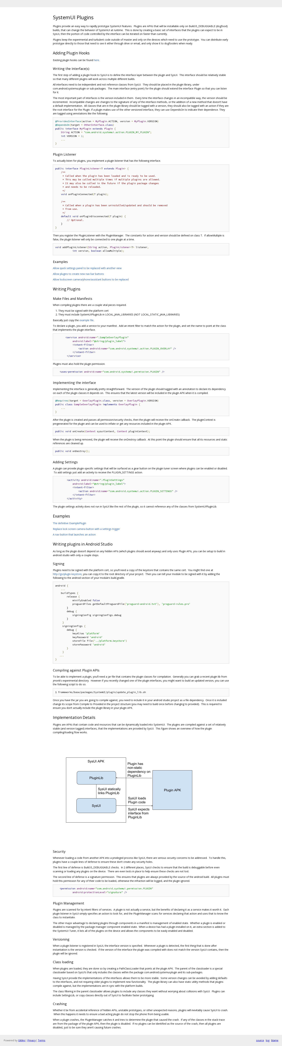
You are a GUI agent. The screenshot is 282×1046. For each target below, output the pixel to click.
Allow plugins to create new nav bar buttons (78, 274)
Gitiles (21, 1040)
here (96, 60)
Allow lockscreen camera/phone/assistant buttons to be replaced (91, 279)
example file (86, 320)
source (260, 1040)
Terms (41, 1040)
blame (274, 1040)
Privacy (31, 1040)
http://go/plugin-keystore (67, 574)
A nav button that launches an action (74, 534)
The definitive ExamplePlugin (69, 523)
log (267, 1040)
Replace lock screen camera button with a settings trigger (86, 529)
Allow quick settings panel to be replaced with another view (87, 268)
